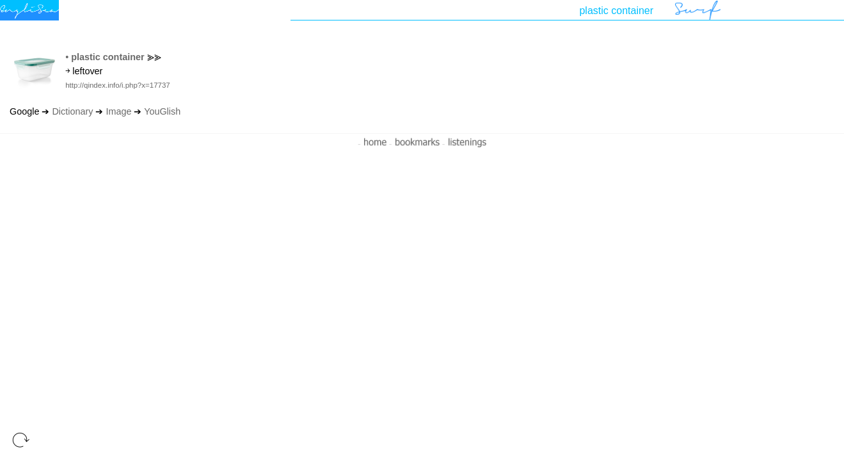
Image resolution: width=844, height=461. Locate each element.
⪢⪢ (154, 57)
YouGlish (162, 111)
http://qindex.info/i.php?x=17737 (117, 85)
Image (118, 111)
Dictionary (72, 111)
